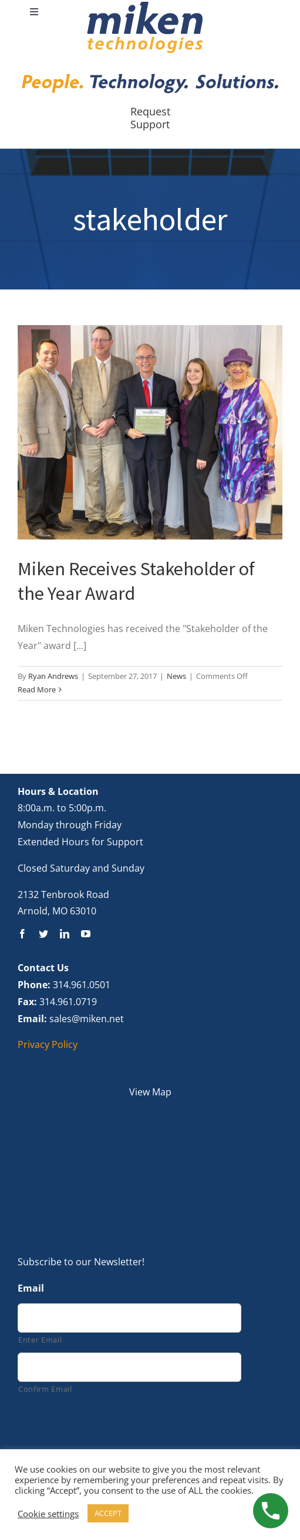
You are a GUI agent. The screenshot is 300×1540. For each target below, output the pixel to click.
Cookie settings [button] (48, 1513)
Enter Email (40, 1339)
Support (150, 124)
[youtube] (85, 933)
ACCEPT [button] (108, 1513)
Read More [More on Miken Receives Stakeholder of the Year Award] (37, 689)
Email (31, 1288)
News (176, 676)
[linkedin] (64, 933)
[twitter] (43, 933)
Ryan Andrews (53, 676)
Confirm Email (45, 1389)
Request (150, 111)
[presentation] (107, 1428)
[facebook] (22, 933)
